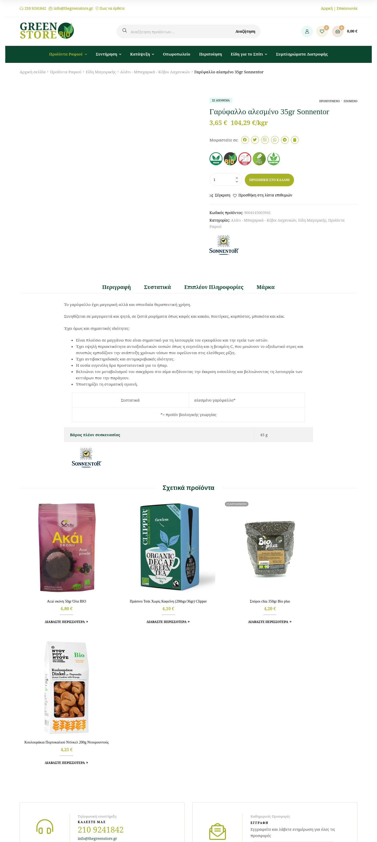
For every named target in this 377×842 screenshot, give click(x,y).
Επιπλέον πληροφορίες (213, 287)
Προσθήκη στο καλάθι (269, 180)
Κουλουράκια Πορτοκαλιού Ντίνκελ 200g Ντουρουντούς (318, 588)
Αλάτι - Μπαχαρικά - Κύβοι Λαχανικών (155, 71)
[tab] (119, 287)
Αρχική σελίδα (33, 71)
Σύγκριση (222, 195)
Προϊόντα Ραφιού (65, 71)
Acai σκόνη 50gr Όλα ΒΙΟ (58, 586)
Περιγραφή (116, 287)
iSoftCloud (253, 819)
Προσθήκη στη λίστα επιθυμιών (265, 195)
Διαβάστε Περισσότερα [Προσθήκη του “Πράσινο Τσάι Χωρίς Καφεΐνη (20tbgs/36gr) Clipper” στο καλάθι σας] (144, 611)
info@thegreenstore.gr (73, 8)
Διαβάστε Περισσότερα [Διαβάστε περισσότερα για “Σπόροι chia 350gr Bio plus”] (230, 606)
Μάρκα (266, 287)
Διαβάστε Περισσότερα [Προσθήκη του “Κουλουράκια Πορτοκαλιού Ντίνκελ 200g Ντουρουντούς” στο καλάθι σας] (316, 611)
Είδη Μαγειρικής (101, 71)
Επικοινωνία (347, 8)
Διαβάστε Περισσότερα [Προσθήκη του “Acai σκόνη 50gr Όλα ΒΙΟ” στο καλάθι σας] (57, 606)
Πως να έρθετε (112, 8)
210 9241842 (35, 8)
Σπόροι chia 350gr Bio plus (232, 586)
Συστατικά (157, 287)
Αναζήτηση (245, 31)
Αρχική (326, 8)
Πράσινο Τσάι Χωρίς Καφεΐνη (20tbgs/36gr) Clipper (145, 588)
